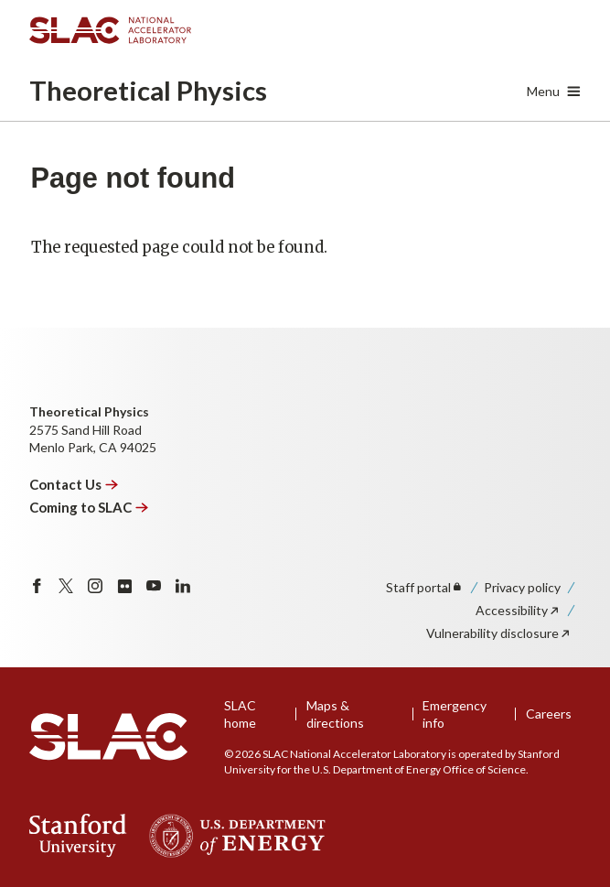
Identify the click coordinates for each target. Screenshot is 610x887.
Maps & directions (335, 714)
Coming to (89, 507)
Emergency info (455, 714)
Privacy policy (522, 587)
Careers (549, 713)
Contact (74, 484)
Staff (425, 587)
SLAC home (240, 714)
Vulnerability (499, 633)
